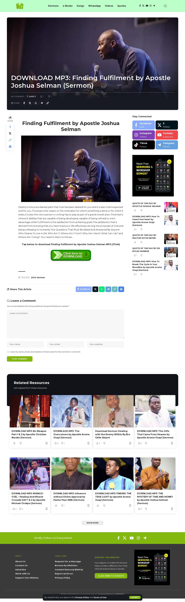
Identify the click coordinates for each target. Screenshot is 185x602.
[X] (143, 6)
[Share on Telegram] (42, 103)
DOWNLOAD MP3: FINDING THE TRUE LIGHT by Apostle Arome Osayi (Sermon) (111, 500)
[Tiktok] (143, 145)
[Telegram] (154, 6)
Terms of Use (100, 597)
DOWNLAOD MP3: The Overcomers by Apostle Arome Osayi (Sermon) (67, 434)
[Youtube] (167, 135)
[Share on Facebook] (24, 103)
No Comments (17, 96)
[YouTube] (147, 6)
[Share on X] (30, 103)
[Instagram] (150, 6)
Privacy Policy (82, 597)
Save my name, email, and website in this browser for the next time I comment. (45, 352)
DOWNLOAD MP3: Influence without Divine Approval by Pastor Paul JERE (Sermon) (69, 500)
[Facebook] (140, 6)
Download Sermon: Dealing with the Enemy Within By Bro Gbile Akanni (113, 434)
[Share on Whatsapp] (36, 103)
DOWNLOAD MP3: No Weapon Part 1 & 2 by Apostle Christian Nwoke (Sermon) (29, 434)
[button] (135, 597)
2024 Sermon (38, 277)
